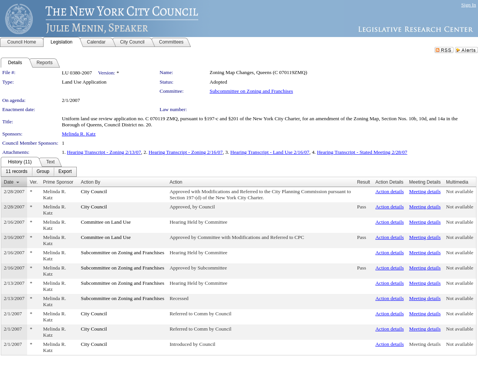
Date (8, 182)
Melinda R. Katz (78, 134)
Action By (90, 182)
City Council (94, 191)
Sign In (468, 5)
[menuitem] (16, 171)
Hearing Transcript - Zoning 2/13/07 (104, 152)
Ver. (34, 182)
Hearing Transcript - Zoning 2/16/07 (186, 152)
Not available (459, 191)
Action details (389, 191)
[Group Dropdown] (43, 171)
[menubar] (39, 172)
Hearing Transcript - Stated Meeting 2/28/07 (362, 152)
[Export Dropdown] (65, 171)
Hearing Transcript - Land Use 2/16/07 (269, 152)
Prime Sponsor (58, 182)
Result (363, 182)
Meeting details (425, 191)
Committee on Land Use (106, 222)
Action (176, 182)
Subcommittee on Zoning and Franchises (251, 91)
